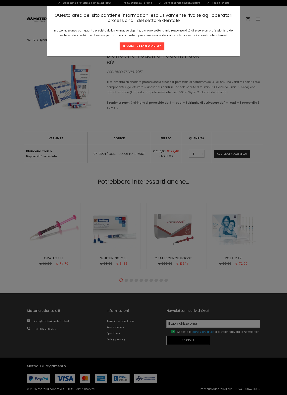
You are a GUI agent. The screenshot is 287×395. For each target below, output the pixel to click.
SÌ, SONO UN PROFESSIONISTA (142, 46)
